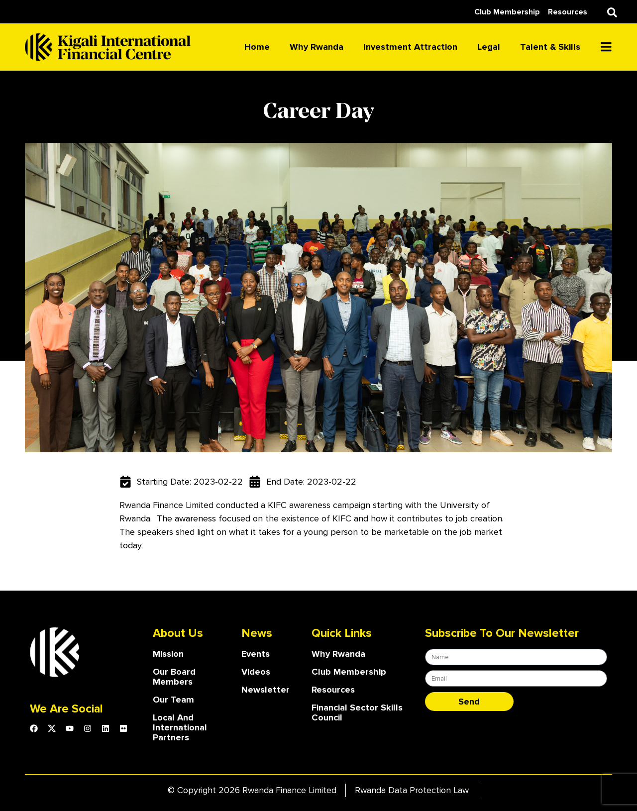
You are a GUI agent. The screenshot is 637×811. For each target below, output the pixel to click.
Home (257, 46)
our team (173, 700)
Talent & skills (550, 46)
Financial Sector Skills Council (357, 712)
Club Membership (349, 672)
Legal (488, 46)
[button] (612, 12)
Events (255, 654)
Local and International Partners (180, 727)
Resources (333, 690)
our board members (174, 677)
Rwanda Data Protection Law (412, 790)
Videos (255, 672)
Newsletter (265, 690)
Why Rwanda (316, 46)
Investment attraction (410, 46)
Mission (168, 654)
